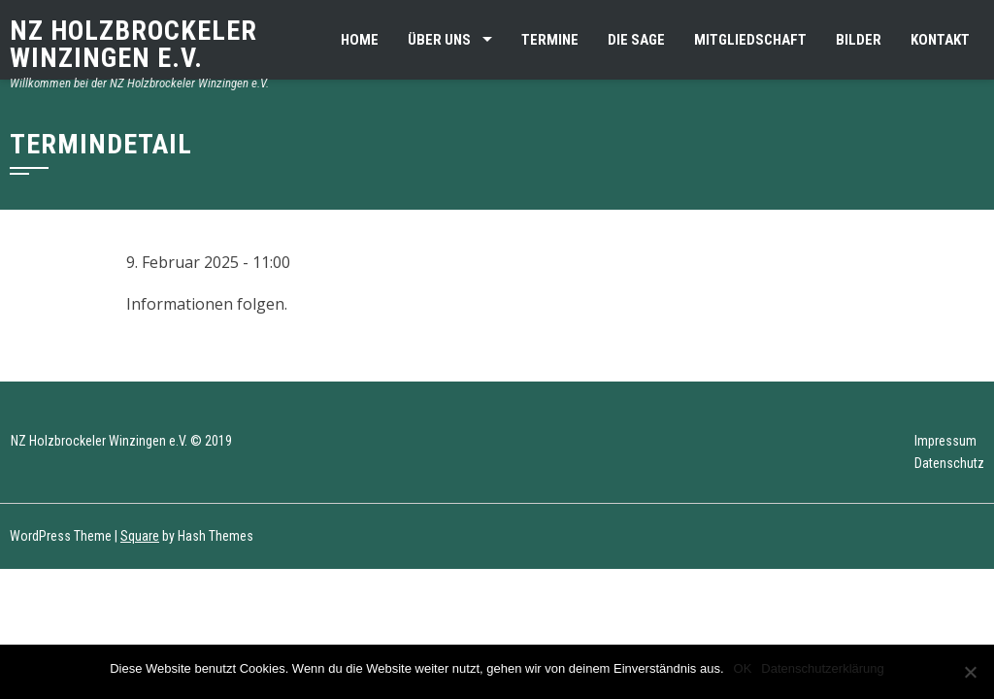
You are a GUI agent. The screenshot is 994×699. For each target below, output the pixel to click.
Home (360, 40)
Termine (550, 40)
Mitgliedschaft (750, 40)
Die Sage (636, 40)
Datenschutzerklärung (822, 668)
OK (743, 668)
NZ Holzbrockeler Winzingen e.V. (133, 44)
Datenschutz (949, 463)
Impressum (945, 441)
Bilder (858, 40)
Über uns (439, 40)
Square (139, 536)
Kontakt (940, 40)
